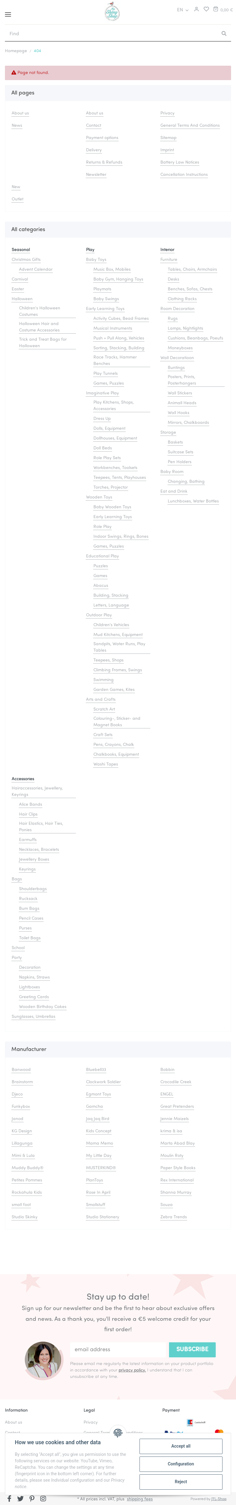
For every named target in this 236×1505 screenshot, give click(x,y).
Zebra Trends (173, 1217)
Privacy (167, 113)
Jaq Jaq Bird (97, 1119)
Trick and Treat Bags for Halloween (43, 342)
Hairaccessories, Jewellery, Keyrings (37, 791)
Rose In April (98, 1192)
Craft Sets (102, 735)
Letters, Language (111, 605)
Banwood (21, 1070)
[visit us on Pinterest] (31, 1499)
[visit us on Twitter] (20, 1499)
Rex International (177, 1180)
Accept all (180, 1446)
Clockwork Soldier (103, 1082)
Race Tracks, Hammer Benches (115, 360)
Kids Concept (98, 1131)
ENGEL (166, 1094)
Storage (168, 432)
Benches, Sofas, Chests (190, 289)
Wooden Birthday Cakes (42, 1007)
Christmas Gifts (26, 260)
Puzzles (100, 566)
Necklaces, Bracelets (39, 850)
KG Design (22, 1131)
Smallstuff (95, 1205)
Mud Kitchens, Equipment (118, 635)
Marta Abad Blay (177, 1143)
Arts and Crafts (101, 699)
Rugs (173, 318)
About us (20, 113)
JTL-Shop (218, 1499)
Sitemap (168, 138)
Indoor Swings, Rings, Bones (120, 536)
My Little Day (99, 1156)
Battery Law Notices (179, 162)
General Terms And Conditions (190, 125)
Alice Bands (30, 804)
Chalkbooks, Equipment (116, 754)
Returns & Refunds (104, 162)
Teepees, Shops (108, 660)
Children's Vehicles (111, 625)
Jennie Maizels (174, 1119)
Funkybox (21, 1106)
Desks (173, 279)
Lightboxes (29, 987)
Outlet (17, 199)
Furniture (168, 260)
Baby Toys (96, 260)
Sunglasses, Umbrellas (33, 1016)
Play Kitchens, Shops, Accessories (113, 405)
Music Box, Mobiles (112, 269)
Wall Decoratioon (177, 358)
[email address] (118, 1349)
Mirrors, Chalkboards (188, 423)
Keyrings (27, 869)
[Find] (111, 34)
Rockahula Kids (27, 1192)
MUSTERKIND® (101, 1168)
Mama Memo (99, 1143)
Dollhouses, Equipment (115, 438)
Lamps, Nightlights (185, 328)
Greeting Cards (34, 997)
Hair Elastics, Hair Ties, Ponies (41, 826)
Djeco (17, 1094)
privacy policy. (132, 1370)
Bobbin (167, 1070)
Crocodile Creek (175, 1082)
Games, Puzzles (108, 383)
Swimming (103, 680)
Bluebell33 (96, 1070)
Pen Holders (179, 462)
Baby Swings (106, 299)
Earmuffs (28, 840)
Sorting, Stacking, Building (118, 348)
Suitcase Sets (180, 452)
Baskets (175, 442)
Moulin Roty (171, 1156)
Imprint (167, 150)
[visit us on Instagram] (43, 1499)
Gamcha (94, 1106)
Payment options (102, 138)
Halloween (22, 299)
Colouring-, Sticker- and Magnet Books (116, 721)
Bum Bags (29, 908)
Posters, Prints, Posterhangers (182, 380)
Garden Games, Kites (114, 690)
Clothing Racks (182, 299)
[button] (195, 10)
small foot (21, 1205)
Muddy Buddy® (27, 1168)
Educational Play (102, 556)
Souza (166, 1205)
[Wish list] (205, 10)
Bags (17, 879)
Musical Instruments (112, 328)
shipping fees (140, 1499)
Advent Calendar (36, 269)
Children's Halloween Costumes (39, 311)
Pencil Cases (31, 918)
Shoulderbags (33, 889)
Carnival (20, 279)
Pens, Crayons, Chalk (113, 745)
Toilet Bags (30, 938)
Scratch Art (104, 709)
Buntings (176, 368)
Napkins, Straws (34, 977)
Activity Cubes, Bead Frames (121, 318)
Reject (181, 1481)
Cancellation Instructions (184, 175)
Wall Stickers (180, 393)
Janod (17, 1119)
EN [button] (180, 10)
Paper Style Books (177, 1168)
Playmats (102, 289)
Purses (25, 928)
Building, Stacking (110, 595)
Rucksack (28, 899)
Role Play (102, 527)
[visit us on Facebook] (9, 1499)
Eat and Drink (173, 491)
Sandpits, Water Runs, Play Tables (119, 647)
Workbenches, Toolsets (115, 468)
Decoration (30, 967)
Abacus (100, 586)
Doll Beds (102, 448)
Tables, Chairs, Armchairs (192, 269)
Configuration (180, 1463)
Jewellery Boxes (34, 859)
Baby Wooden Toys (112, 507)
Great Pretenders (177, 1106)
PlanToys (94, 1180)
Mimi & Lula (23, 1156)
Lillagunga (22, 1143)
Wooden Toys (99, 497)
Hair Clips (28, 814)
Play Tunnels (105, 373)
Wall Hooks (178, 413)
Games (100, 576)
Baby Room (171, 472)
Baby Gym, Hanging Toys (118, 279)
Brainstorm (22, 1082)
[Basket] (223, 10)
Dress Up (102, 419)
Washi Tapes (105, 764)
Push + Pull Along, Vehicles (118, 338)
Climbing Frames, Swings (117, 670)
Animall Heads (182, 403)
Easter (18, 289)
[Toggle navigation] (8, 12)
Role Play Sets (107, 458)
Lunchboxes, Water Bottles (193, 501)
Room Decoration (177, 309)
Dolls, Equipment (109, 428)
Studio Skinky (24, 1217)
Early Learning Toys (105, 309)
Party (17, 958)
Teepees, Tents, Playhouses (119, 477)
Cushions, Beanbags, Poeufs (195, 338)
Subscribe (192, 1350)
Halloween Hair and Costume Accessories (39, 327)
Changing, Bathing (186, 481)
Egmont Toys (98, 1094)
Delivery (94, 150)
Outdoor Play (99, 615)
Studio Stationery (102, 1217)
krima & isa (171, 1131)
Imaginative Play (102, 393)
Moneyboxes (180, 348)
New (16, 187)
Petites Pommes (27, 1180)
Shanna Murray (175, 1192)
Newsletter (96, 175)
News (17, 125)
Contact (93, 125)
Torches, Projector (110, 487)
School (18, 948)
